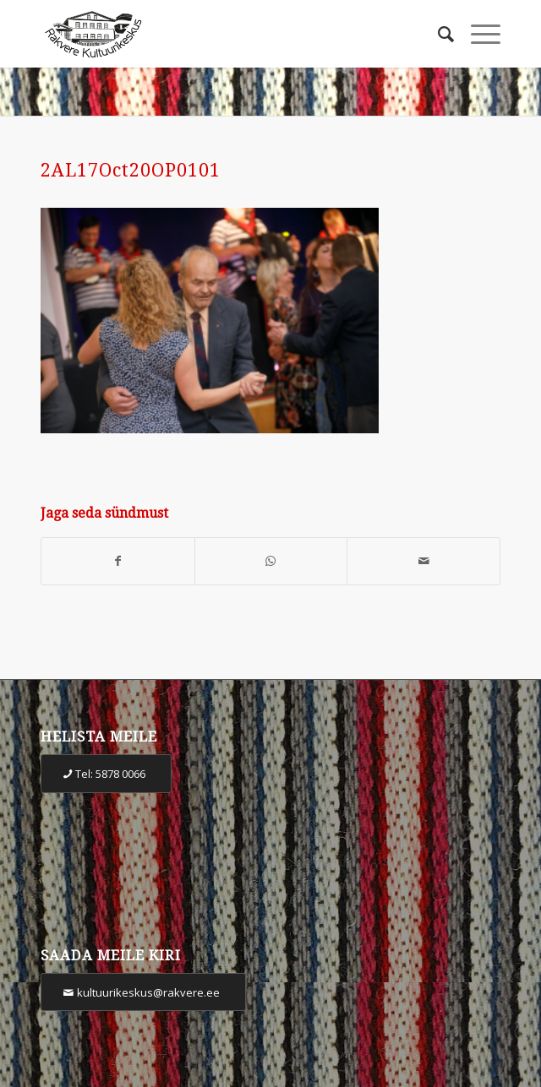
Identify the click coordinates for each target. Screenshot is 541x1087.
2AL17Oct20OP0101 (131, 170)
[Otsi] (437, 34)
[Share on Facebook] (117, 561)
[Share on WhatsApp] (271, 561)
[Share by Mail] (423, 561)
